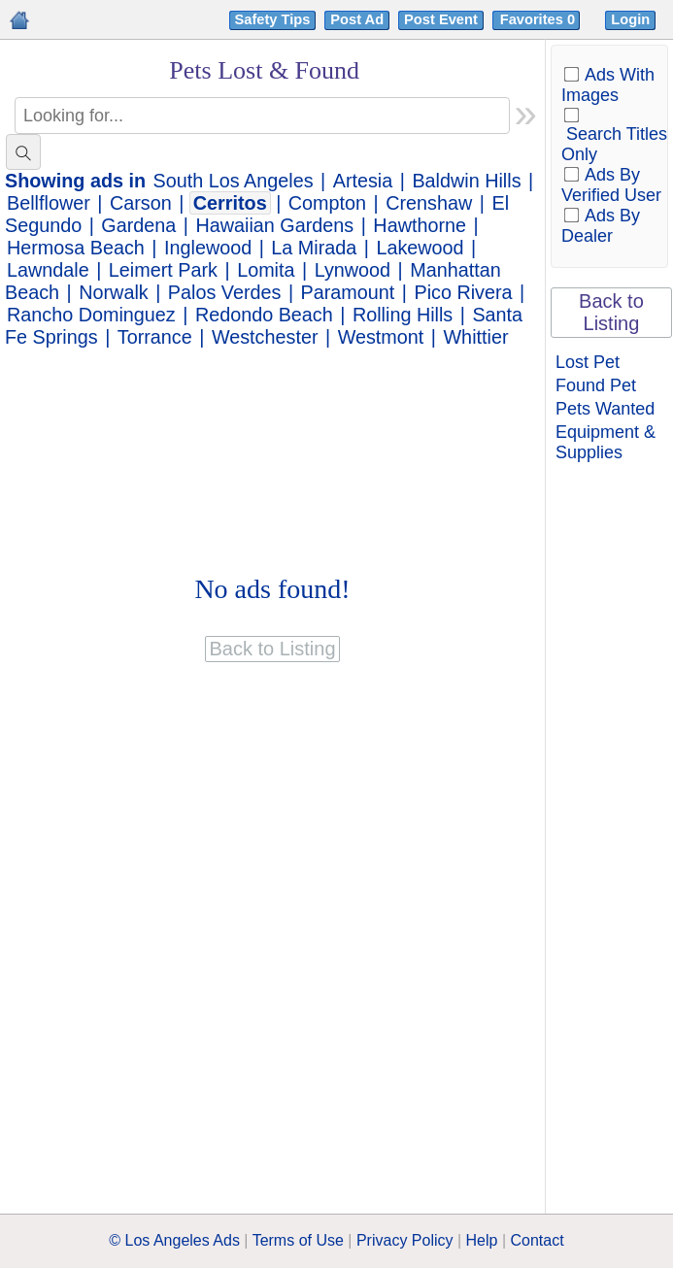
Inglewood (208, 247)
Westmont (381, 337)
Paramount (348, 292)
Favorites (539, 19)
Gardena (138, 225)
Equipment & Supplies (605, 442)
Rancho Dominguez (91, 314)
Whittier (475, 337)
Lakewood (419, 247)
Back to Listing (611, 312)
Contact (537, 1240)
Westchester (265, 337)
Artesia (363, 180)
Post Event (441, 19)
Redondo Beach (264, 314)
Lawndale (48, 270)
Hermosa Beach (76, 247)
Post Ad (357, 19)
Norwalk (113, 292)
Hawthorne (419, 225)
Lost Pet (587, 362)
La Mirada (313, 247)
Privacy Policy (405, 1240)
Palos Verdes (225, 292)
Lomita (265, 270)
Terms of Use (298, 1240)
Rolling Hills (403, 314)
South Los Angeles (233, 180)
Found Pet (595, 385)
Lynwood (352, 270)
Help (482, 1240)
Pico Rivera (463, 292)
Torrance (155, 337)
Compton (327, 203)
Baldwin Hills (466, 180)
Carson (141, 203)
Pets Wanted (605, 408)
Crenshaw (429, 203)
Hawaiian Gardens (274, 225)
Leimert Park (163, 270)
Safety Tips (273, 19)
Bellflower (48, 203)
